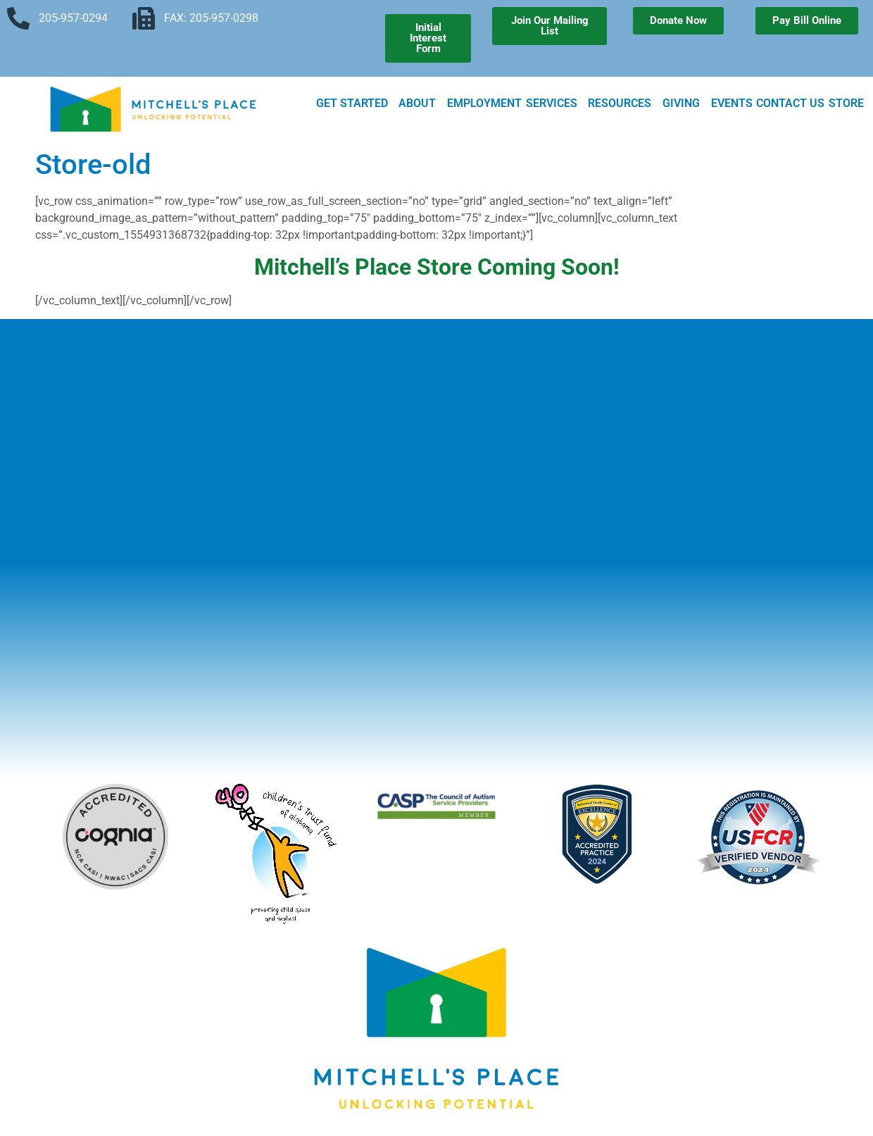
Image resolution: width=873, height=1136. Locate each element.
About (420, 103)
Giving (684, 103)
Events (732, 103)
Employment (484, 103)
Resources (623, 103)
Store (846, 103)
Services (555, 103)
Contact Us (790, 103)
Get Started (355, 103)
